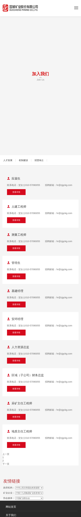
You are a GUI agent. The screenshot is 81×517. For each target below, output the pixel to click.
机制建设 (23, 160)
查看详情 (16, 192)
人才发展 (7, 160)
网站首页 (11, 506)
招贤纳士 (39, 160)
